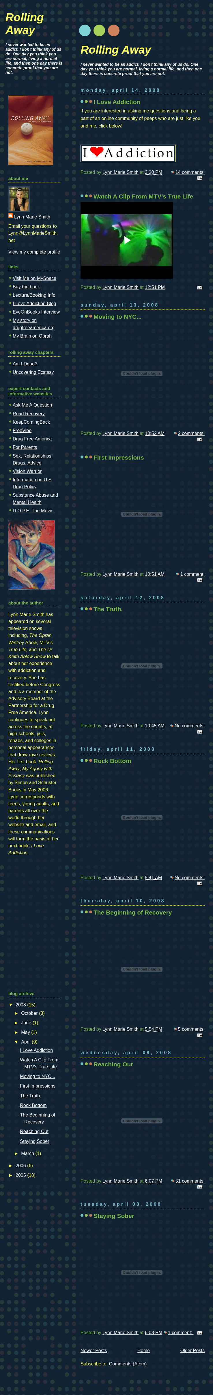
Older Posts (192, 1350)
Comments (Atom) (128, 1363)
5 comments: (191, 1029)
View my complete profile (34, 251)
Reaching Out (113, 1064)
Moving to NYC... (118, 316)
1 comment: (192, 574)
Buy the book (26, 286)
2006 (21, 1165)
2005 (21, 1175)
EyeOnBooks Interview (36, 311)
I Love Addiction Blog (34, 303)
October (30, 1013)
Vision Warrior (27, 471)
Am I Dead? (25, 363)
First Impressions (119, 457)
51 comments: (190, 1180)
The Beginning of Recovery (133, 912)
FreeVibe (22, 430)
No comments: (190, 725)
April (26, 1041)
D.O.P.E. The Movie (33, 510)
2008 (21, 1004)
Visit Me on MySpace (34, 278)
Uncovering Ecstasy (33, 372)
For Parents (25, 447)
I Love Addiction (117, 102)
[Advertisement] (25, 895)
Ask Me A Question (32, 404)
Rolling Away (116, 49)
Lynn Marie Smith (32, 216)
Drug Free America (32, 438)
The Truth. (108, 609)
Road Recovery (29, 413)
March (28, 1153)
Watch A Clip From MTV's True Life (143, 196)
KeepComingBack (31, 422)
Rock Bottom (112, 760)
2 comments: (191, 433)
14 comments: (190, 172)
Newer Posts (94, 1350)
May (26, 1032)
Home (143, 1350)
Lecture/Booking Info (34, 295)
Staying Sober (114, 1215)
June (26, 1022)
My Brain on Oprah (32, 335)
